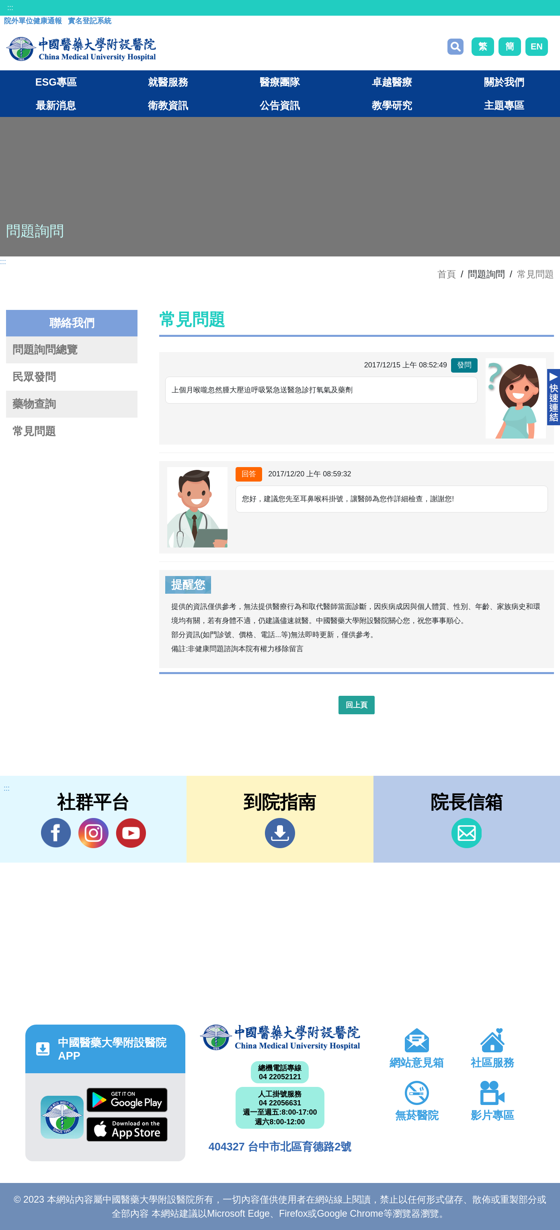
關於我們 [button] (504, 82)
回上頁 (356, 705)
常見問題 (535, 274)
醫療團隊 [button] (280, 82)
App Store (127, 1129)
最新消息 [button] (56, 105)
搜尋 (455, 47)
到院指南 (280, 833)
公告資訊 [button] (280, 105)
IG (93, 833)
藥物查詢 (34, 404)
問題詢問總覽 (45, 350)
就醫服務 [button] (168, 82)
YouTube (131, 833)
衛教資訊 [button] (168, 105)
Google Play (127, 1100)
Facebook (56, 833)
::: (10, 8)
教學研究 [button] (392, 105)
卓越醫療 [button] (392, 82)
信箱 (466, 833)
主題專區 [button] (504, 105)
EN (537, 46)
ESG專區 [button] (56, 82)
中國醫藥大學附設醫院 (280, 1037)
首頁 (446, 274)
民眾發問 (34, 377)
